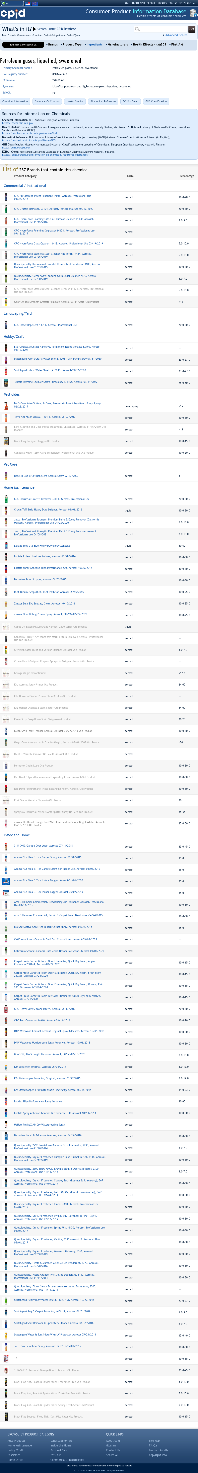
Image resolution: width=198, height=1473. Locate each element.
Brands (53, 44)
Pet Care (55, 1455)
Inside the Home (60, 1445)
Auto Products (16, 1440)
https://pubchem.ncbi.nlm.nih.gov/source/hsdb (30, 133)
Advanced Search (176, 35)
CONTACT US (175, 3)
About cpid (113, 1440)
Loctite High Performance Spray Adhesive (38, 1101)
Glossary (111, 1445)
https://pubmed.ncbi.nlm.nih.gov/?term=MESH (29, 140)
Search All (112, 1455)
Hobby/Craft (15, 1450)
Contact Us (113, 1450)
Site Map (154, 1440)
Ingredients (94, 44)
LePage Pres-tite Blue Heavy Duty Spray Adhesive (42, 545)
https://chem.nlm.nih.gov (17, 123)
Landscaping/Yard (61, 1440)
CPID (13, 13)
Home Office (15, 1459)
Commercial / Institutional (67, 1459)
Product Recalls (158, 1450)
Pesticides (14, 1455)
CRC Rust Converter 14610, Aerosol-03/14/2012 (42, 1020)
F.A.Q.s (153, 1445)
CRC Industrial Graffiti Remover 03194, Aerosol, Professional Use (52, 499)
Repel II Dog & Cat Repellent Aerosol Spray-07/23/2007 (46, 475)
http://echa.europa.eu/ (16, 147)
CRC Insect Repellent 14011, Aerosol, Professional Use (45, 324)
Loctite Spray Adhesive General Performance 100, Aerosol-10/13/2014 (55, 1113)
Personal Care (58, 1450)
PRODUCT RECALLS (157, 3)
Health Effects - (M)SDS (149, 44)
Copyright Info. (158, 1455)
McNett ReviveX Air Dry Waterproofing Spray (39, 1124)
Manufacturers (118, 44)
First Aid (177, 44)
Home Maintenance (20, 1445)
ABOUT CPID (138, 3)
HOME (127, 3)
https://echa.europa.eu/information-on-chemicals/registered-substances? (45, 154)
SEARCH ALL (190, 3)
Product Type (72, 44)
